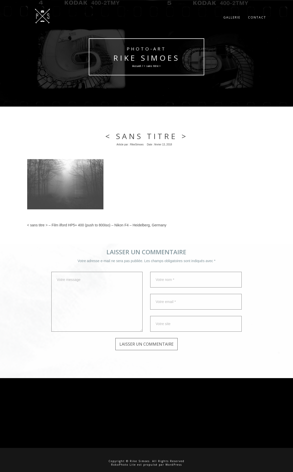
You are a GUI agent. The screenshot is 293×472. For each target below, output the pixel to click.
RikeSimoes (137, 144)
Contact (257, 21)
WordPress (173, 464)
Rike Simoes (146, 58)
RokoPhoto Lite (123, 464)
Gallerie (231, 21)
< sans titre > (146, 136)
